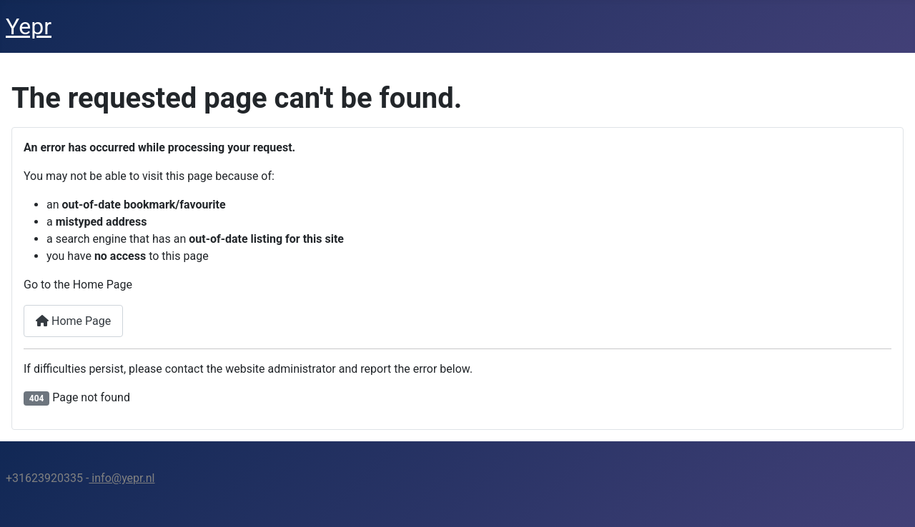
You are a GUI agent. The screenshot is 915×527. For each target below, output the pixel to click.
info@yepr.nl (121, 478)
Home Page (73, 321)
